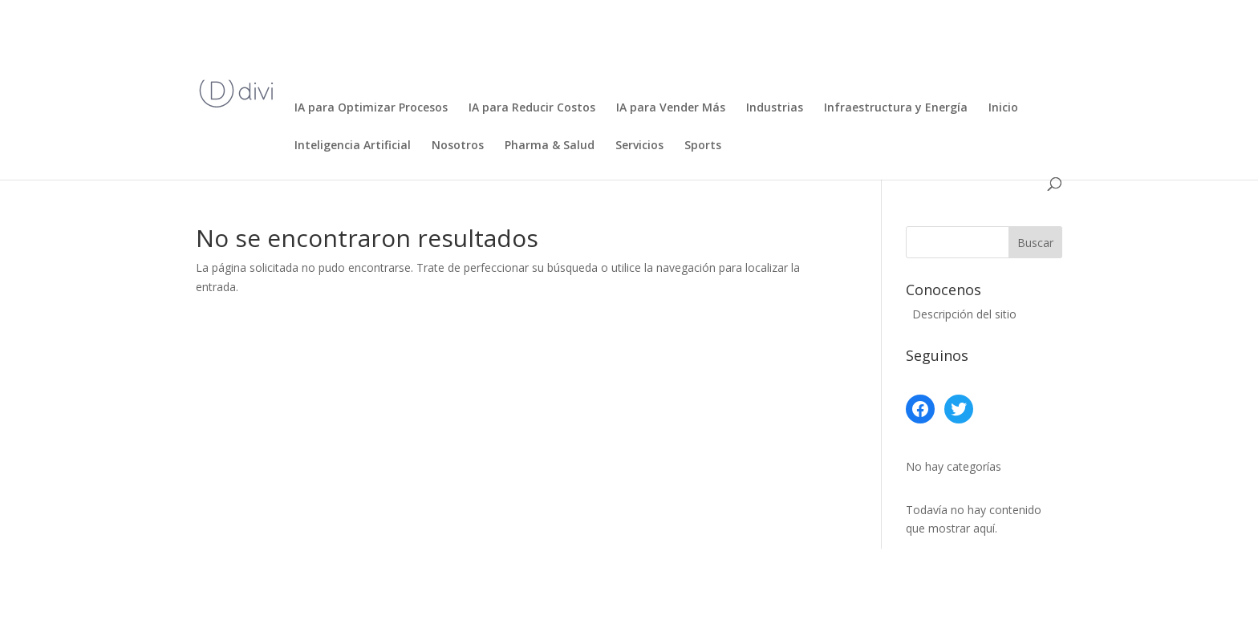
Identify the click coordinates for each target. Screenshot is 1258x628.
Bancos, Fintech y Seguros (571, 32)
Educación (939, 70)
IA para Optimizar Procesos (371, 108)
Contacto (828, 32)
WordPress (500, 606)
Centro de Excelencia (723, 32)
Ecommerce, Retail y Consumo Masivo (784, 70)
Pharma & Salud (550, 146)
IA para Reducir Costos (532, 108)
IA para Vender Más (670, 108)
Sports (702, 146)
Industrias (774, 108)
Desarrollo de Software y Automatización (411, 70)
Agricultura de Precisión (411, 32)
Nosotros (458, 146)
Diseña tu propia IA (603, 70)
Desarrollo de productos (944, 32)
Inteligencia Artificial (352, 146)
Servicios (639, 146)
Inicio (309, 32)
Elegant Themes (317, 606)
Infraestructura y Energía (896, 108)
